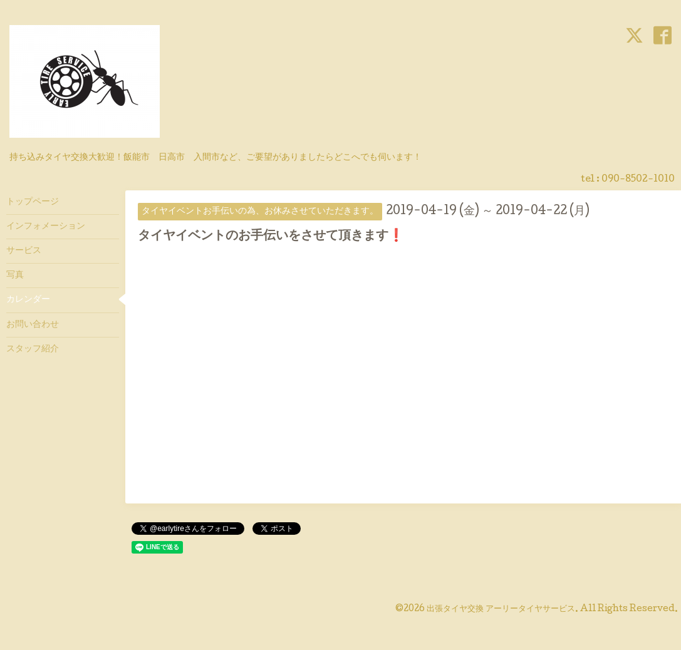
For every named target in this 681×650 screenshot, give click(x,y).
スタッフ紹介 (32, 349)
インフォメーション (45, 227)
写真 (15, 276)
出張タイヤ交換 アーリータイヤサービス (501, 609)
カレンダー (28, 300)
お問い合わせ (32, 325)
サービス (23, 251)
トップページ (32, 202)
